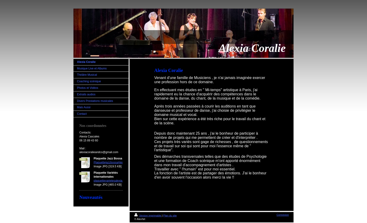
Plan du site (170, 215)
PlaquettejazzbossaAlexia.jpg (112, 162)
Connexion (282, 214)
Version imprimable (148, 215)
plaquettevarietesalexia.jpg (110, 180)
